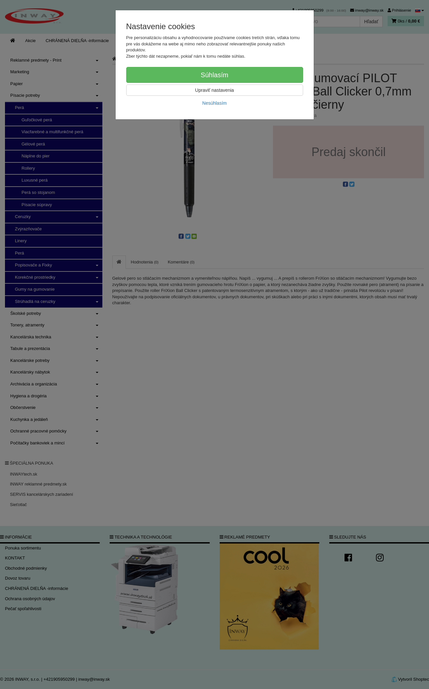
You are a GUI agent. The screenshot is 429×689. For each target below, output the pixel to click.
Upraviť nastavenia (214, 90)
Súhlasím (214, 75)
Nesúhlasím (214, 103)
